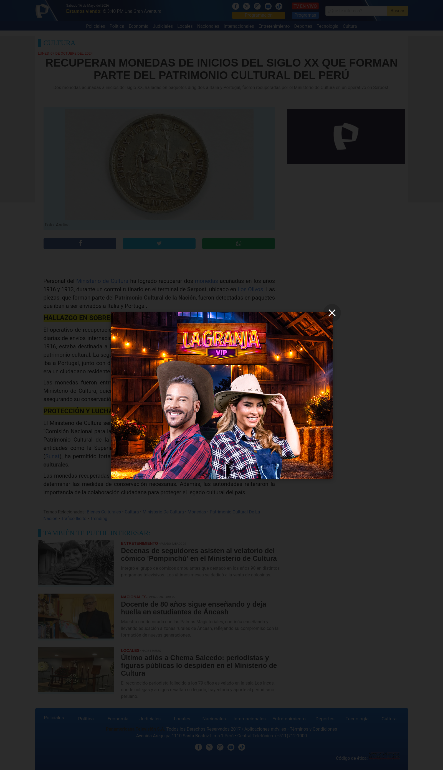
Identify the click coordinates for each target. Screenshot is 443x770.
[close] (332, 313)
